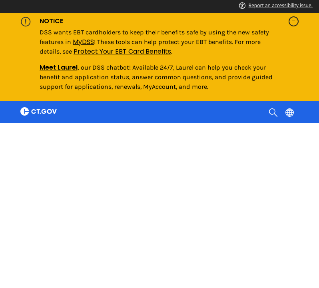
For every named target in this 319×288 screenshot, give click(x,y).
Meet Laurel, (59, 67)
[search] (274, 112)
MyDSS (83, 41)
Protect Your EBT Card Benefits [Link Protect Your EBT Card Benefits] (122, 51)
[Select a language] (290, 112)
